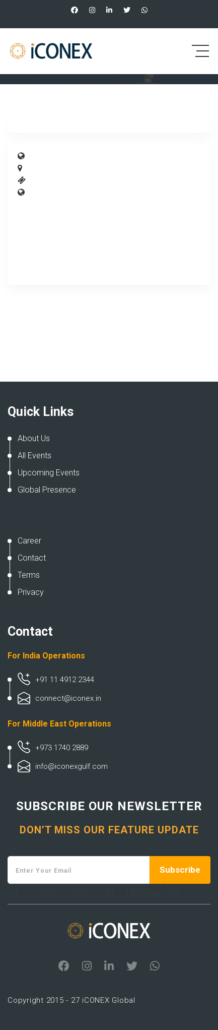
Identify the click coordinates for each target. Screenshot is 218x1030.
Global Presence (47, 490)
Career (29, 541)
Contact (32, 558)
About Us (34, 438)
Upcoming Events (49, 472)
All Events (34, 455)
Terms (29, 575)
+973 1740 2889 (61, 747)
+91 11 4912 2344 (64, 679)
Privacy (31, 592)
